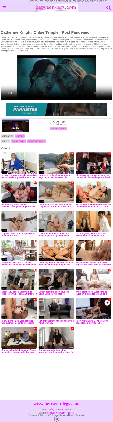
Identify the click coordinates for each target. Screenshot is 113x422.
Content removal (63, 409)
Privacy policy (48, 409)
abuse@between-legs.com (62, 413)
